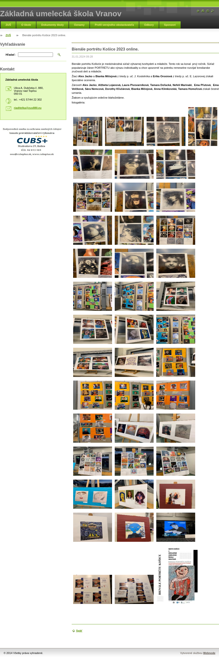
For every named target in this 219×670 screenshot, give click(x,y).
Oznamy (79, 24)
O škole (26, 24)
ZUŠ (8, 24)
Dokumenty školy (52, 24)
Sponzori (170, 24)
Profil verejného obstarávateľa (114, 24)
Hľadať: (11, 54)
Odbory (149, 24)
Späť (79, 630)
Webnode (209, 653)
